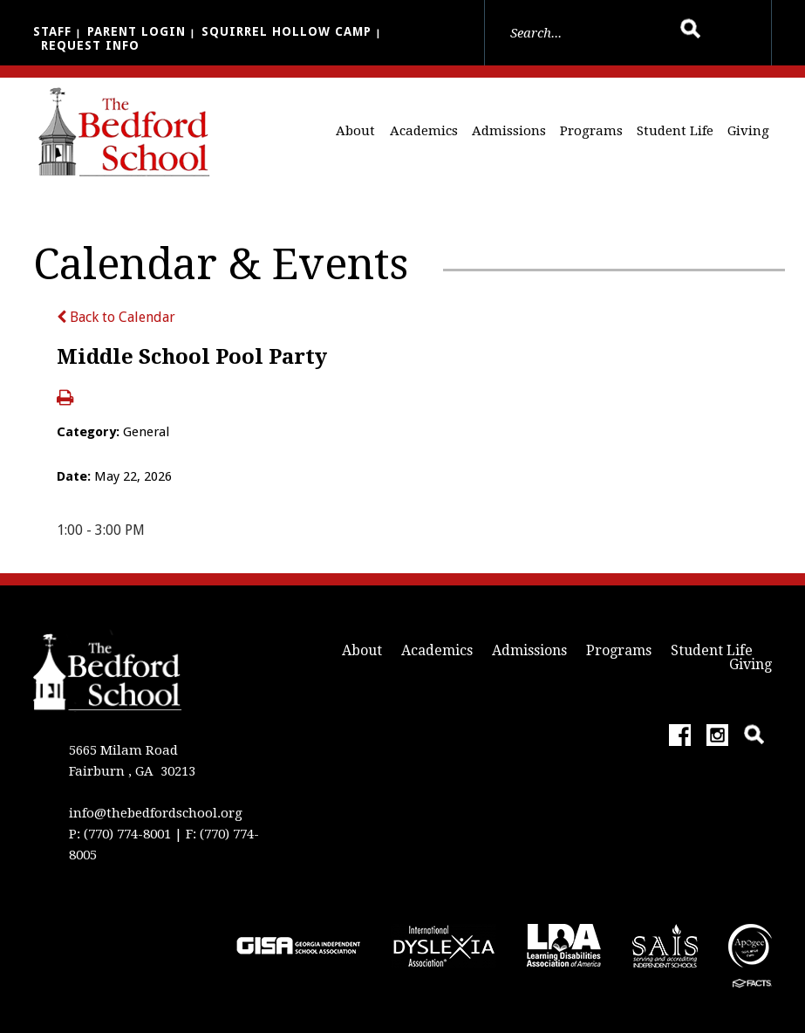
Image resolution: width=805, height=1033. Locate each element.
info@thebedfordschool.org (155, 813)
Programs (591, 131)
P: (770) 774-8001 (120, 834)
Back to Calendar (116, 317)
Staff (52, 31)
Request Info (90, 45)
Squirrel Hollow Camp (286, 31)
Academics (424, 131)
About (355, 131)
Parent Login (136, 31)
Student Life (675, 131)
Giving (748, 131)
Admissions (509, 131)
